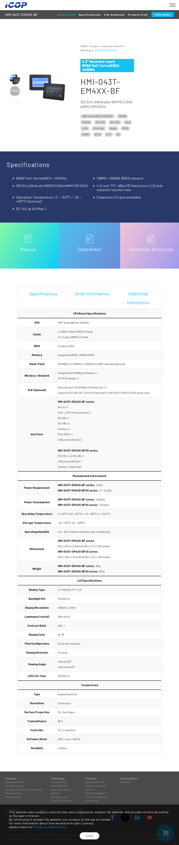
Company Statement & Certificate (24, 789)
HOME (83, 46)
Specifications (90, 14)
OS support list (59, 796)
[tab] (43, 293)
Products (95, 46)
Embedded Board (94, 781)
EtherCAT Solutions (62, 800)
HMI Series (86, 50)
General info (66, 14)
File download (114, 14)
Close (89, 836)
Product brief (138, 14)
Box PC (89, 789)
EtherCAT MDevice (95, 793)
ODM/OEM (125, 781)
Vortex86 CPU (58, 781)
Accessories (92, 800)
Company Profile (14, 781)
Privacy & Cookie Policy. (50, 827)
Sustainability (12, 796)
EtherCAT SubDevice (96, 796)
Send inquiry (163, 14)
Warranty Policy (13, 793)
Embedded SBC (59, 785)
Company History (14, 785)
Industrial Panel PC (113, 46)
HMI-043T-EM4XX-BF (105, 50)
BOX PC (55, 793)
